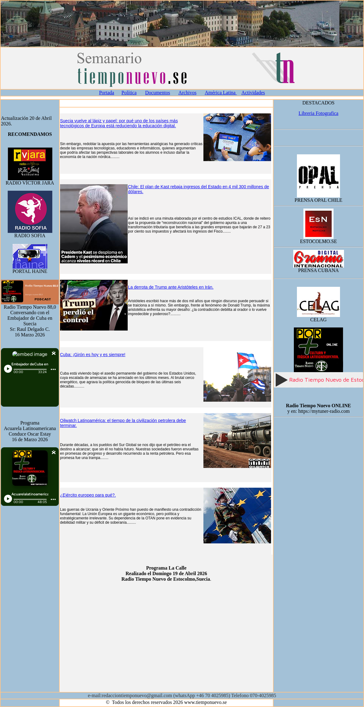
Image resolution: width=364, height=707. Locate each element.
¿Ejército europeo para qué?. (88, 495)
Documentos (157, 92)
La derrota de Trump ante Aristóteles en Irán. (171, 287)
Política (129, 92)
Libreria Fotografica (318, 113)
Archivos (187, 92)
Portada (106, 92)
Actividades (253, 92)
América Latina (221, 92)
